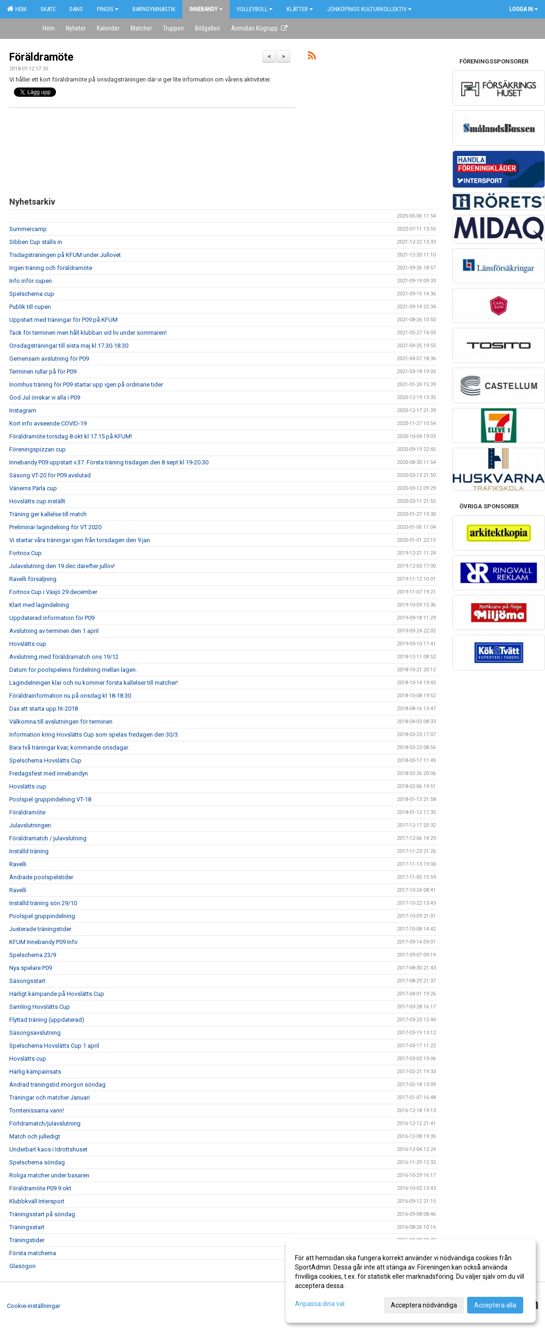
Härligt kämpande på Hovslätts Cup (56, 993)
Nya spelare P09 (30, 967)
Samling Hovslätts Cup (39, 1006)
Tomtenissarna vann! (36, 1110)
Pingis (108, 9)
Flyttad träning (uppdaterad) (46, 1019)
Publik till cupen (30, 306)
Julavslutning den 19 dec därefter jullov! (62, 566)
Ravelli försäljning (32, 578)
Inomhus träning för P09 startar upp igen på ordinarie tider (86, 384)
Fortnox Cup (25, 553)
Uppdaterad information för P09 (51, 617)
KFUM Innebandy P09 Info (43, 941)
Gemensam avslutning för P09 (49, 358)
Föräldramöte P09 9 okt (40, 1188)
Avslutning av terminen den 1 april (54, 630)
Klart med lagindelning (39, 604)
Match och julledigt (34, 1136)
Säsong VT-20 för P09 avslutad (50, 475)
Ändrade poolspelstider (41, 877)
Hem (16, 9)
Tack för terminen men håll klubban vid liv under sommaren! (88, 332)
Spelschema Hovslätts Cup (45, 760)
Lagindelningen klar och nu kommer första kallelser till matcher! (93, 682)
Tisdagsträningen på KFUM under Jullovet (65, 254)
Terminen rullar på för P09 (42, 371)
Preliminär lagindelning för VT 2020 (55, 527)
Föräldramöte (41, 57)
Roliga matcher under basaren (49, 1175)
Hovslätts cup (27, 643)
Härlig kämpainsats (35, 1071)
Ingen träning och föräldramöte (50, 267)
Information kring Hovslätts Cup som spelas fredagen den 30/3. (94, 734)
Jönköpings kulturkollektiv (369, 9)
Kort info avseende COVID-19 (48, 423)
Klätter (300, 9)
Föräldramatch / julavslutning (48, 838)
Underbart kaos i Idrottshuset (48, 1149)
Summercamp (28, 228)
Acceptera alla (495, 1305)
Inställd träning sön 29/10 (43, 903)
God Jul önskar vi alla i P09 (44, 397)
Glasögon (22, 1266)
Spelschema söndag (37, 1162)
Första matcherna (32, 1253)
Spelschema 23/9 (32, 954)
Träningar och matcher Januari (49, 1097)
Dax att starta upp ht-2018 (43, 708)
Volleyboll (255, 9)
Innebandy (206, 9)
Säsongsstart (27, 980)
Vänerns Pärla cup (33, 488)
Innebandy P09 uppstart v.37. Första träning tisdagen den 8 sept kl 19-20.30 (108, 462)
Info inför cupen (30, 280)
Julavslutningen (30, 825)
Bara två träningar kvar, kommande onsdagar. (69, 747)
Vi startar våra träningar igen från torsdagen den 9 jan (79, 540)
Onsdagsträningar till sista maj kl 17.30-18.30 (68, 345)
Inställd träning (29, 851)
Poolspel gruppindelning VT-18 (50, 799)
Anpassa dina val (320, 1303)
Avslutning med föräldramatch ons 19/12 (64, 656)
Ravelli (17, 864)
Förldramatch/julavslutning (45, 1123)
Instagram (22, 410)
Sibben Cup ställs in (35, 241)
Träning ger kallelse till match (48, 514)
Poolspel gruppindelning (42, 916)
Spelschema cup (31, 293)
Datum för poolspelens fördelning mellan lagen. (73, 669)
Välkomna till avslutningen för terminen (61, 721)
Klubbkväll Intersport (36, 1201)
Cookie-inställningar (33, 1305)
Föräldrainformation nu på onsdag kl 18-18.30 (70, 695)
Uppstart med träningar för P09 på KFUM (63, 319)
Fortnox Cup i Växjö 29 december (53, 591)
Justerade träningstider (40, 929)
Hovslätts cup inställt (37, 501)
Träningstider (26, 1240)
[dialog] (411, 1281)
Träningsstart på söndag (42, 1214)
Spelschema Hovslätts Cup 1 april (54, 1045)
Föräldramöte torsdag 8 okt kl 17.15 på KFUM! (70, 436)
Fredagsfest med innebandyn (48, 773)
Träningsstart (26, 1227)
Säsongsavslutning (35, 1032)
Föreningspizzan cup (37, 449)
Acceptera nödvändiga (424, 1305)
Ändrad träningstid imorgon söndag (57, 1084)
